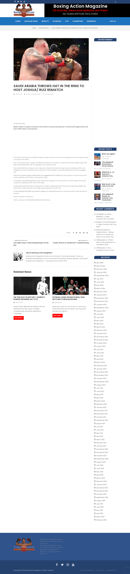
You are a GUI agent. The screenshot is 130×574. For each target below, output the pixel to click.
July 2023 (99, 349)
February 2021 (101, 443)
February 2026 (101, 269)
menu (113, 21)
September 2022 (102, 382)
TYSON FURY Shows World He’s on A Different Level (105, 242)
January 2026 (101, 272)
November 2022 (102, 375)
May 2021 (99, 433)
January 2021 (101, 446)
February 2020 (101, 481)
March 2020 (100, 478)
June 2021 (100, 430)
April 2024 (99, 324)
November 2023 (102, 340)
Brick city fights (108, 154)
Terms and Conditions (86, 570)
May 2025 (99, 285)
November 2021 (102, 414)
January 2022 (101, 407)
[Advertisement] (51, 110)
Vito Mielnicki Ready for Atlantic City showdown (107, 197)
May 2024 (99, 321)
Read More (18, 318)
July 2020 (99, 465)
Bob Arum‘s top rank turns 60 (108, 185)
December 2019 (102, 488)
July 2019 (99, 504)
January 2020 (101, 485)
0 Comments (106, 169)
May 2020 (99, 472)
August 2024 (101, 311)
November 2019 (102, 491)
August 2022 (101, 385)
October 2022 (101, 378)
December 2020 (102, 449)
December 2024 (102, 298)
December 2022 (102, 372)
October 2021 (101, 417)
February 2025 (101, 292)
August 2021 (100, 423)
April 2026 (99, 263)
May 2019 (99, 510)
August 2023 (101, 346)
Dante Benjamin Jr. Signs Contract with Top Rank (105, 216)
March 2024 (100, 327)
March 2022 (100, 401)
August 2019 (100, 501)
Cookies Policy (111, 570)
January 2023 (101, 369)
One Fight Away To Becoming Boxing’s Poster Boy (31, 244)
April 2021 (99, 436)
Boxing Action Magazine (33, 94)
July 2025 (99, 279)
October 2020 (101, 456)
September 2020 (102, 459)
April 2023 (99, 359)
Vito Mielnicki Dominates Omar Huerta (107, 164)
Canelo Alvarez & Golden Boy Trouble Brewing (71, 243)
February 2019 (101, 520)
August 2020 (101, 462)
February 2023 (101, 366)
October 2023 (101, 343)
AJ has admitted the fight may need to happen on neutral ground (36, 191)
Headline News (49, 94)
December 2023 (102, 337)
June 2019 (100, 507)
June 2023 (100, 353)
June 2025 (100, 282)
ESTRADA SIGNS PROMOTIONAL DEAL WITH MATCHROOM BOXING (68, 298)
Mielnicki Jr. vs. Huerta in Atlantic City (108, 174)
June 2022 (100, 391)
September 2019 (102, 497)
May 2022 (99, 394)
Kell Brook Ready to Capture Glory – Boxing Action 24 (104, 232)
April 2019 (99, 513)
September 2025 (102, 276)
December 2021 (102, 411)
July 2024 (99, 314)
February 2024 (101, 330)
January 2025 (101, 295)
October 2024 (101, 305)
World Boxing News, (29, 181)
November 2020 (102, 452)
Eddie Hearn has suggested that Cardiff (45, 175)
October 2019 (101, 494)
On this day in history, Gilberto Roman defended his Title (29, 298)
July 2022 (99, 388)
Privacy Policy (100, 570)
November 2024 (102, 301)
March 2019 (100, 517)
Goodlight (100, 214)
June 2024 (100, 317)
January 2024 (101, 333)
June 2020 (100, 468)
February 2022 (101, 404)
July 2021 (99, 427)
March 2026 (100, 266)
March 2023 (100, 362)
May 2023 (99, 356)
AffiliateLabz (100, 240)
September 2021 (102, 420)
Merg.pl (99, 222)
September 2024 (102, 308)
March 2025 (100, 288)
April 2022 (99, 398)
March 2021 (100, 440)
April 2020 (99, 475)
